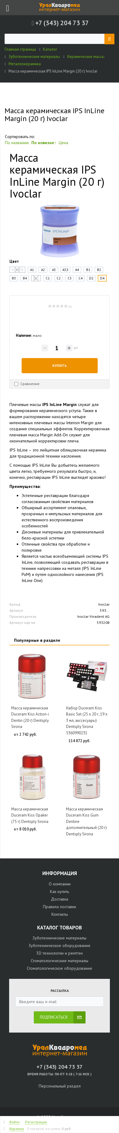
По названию (17, 142)
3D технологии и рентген (59, 953)
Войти (14, 1122)
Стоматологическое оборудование (59, 968)
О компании (60, 884)
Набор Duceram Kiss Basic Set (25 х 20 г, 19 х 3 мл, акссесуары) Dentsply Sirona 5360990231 (86, 720)
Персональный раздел (60, 1086)
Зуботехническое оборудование (59, 945)
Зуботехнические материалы (59, 938)
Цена (63, 142)
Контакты (59, 914)
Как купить (59, 891)
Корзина (16, 1128)
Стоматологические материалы (59, 960)
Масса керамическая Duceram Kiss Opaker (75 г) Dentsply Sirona (29, 815)
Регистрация (36, 1122)
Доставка (59, 899)
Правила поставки (59, 906)
